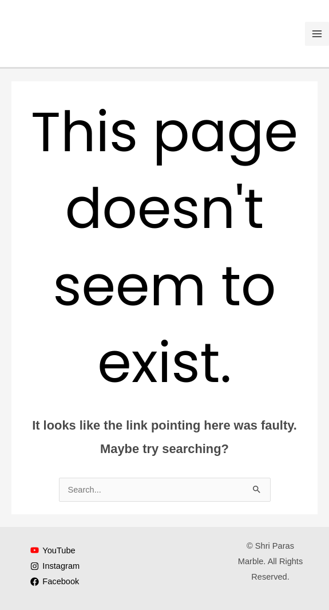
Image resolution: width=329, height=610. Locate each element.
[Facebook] (55, 581)
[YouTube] (53, 550)
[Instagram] (55, 566)
